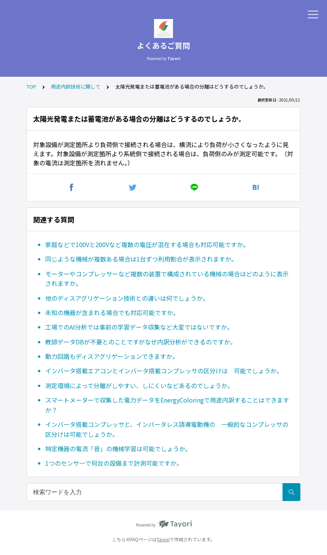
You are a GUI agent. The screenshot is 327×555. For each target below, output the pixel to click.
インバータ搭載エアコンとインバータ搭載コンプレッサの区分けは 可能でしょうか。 (164, 370)
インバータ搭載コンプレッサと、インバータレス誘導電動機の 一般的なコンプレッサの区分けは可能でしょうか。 (166, 429)
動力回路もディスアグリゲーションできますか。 (111, 356)
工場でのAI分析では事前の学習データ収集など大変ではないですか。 (139, 326)
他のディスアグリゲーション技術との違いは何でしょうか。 (127, 298)
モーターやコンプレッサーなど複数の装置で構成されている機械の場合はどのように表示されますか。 (167, 278)
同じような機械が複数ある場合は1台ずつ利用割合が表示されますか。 (141, 258)
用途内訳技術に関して (75, 86)
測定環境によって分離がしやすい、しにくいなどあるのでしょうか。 (139, 385)
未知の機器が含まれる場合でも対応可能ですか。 (112, 312)
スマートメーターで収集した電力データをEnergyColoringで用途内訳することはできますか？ (167, 404)
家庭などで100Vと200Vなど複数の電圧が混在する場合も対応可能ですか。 (147, 244)
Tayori (163, 539)
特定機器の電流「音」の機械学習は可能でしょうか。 (118, 448)
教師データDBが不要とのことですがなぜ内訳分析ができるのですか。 (140, 341)
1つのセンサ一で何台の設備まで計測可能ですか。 (114, 463)
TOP (31, 86)
